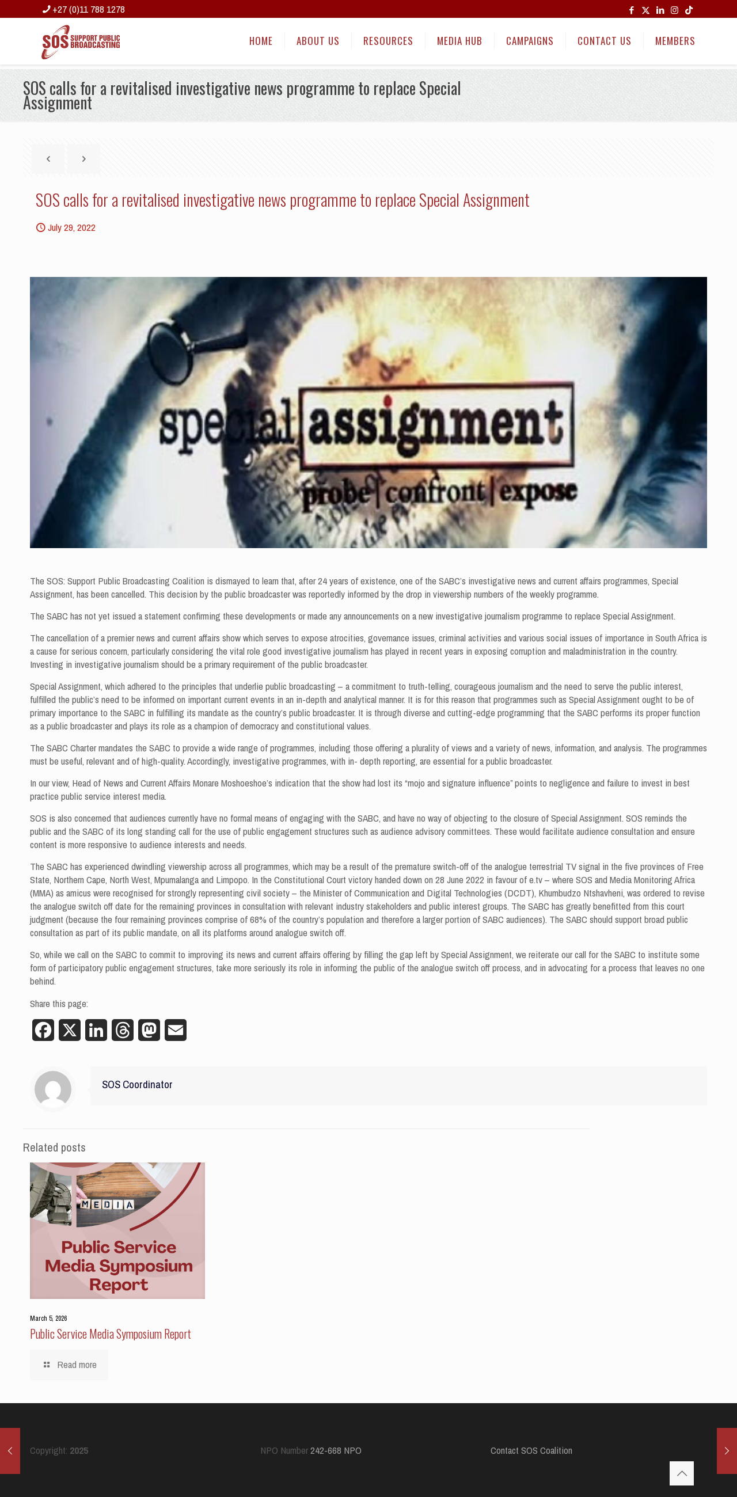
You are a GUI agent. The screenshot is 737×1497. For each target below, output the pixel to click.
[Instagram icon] (674, 10)
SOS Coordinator (137, 1084)
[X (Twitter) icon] (645, 10)
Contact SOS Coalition (531, 1450)
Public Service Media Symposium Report (110, 1333)
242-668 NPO (336, 1450)
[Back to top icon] (682, 1473)
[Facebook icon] (631, 10)
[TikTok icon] (689, 10)
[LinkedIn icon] (660, 10)
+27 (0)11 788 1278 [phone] (88, 9)
